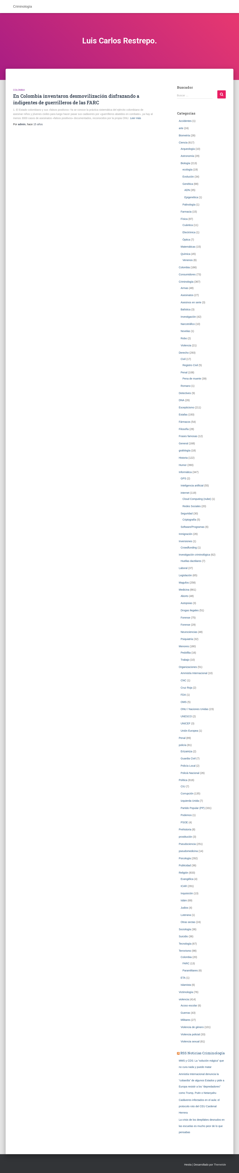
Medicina (184, 589)
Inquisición (187, 893)
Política (183, 780)
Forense (185, 617)
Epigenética (191, 197)
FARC (186, 963)
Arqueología (188, 148)
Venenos (188, 260)
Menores (184, 646)
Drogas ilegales (190, 610)
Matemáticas (188, 246)
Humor (183, 465)
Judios (184, 907)
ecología (188, 169)
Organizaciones (188, 666)
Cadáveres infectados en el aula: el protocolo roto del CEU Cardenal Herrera (199, 1106)
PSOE (184, 822)
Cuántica (188, 225)
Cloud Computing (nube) (197, 498)
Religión (183, 872)
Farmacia (186, 211)
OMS (184, 702)
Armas (184, 288)
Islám (184, 900)
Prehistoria (185, 829)
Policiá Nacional (190, 773)
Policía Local (188, 765)
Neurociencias (189, 631)
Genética (188, 183)
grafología (184, 450)
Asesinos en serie (191, 302)
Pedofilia (186, 652)
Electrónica (189, 232)
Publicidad (185, 865)
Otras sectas (188, 922)
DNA (181, 400)
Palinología (189, 204)
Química (185, 253)
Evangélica (187, 879)
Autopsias (186, 603)
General (183, 443)
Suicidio (183, 936)
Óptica (186, 239)
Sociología (185, 929)
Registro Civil (190, 365)
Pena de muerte (192, 378)
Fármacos (184, 421)
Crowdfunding (189, 547)
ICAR (184, 886)
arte (181, 128)
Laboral (183, 568)
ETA (183, 977)
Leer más (135, 118)
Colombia (19, 90)
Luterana (186, 914)
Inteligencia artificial (192, 485)
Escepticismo (186, 407)
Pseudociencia (187, 843)
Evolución (188, 176)
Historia (183, 457)
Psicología (185, 858)
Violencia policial (190, 1034)
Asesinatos (187, 295)
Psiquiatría (187, 639)
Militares (185, 1019)
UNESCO (186, 716)
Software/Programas (193, 526)
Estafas (183, 414)
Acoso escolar (189, 1005)
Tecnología (185, 943)
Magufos (184, 582)
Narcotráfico (188, 324)
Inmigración (185, 533)
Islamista (186, 984)
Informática (185, 472)
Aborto (184, 596)
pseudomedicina (188, 851)
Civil (183, 359)
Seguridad (187, 513)
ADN (187, 190)
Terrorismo (185, 950)
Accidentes (185, 120)
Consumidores (187, 274)
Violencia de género (192, 1027)
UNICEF (185, 723)
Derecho (184, 352)
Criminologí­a (186, 281)
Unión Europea (189, 730)
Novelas (185, 331)
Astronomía (187, 155)
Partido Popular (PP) (193, 808)
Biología (185, 163)
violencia (184, 999)
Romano (186, 385)
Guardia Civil (188, 758)
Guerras (185, 1012)
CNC (183, 680)
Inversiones (185, 541)
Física (184, 218)
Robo (184, 338)
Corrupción (187, 793)
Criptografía (189, 519)
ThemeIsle (220, 1164)
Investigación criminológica (194, 554)
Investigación (188, 316)
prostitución (185, 836)
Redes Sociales (192, 506)
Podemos (186, 815)
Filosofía (184, 429)
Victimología (186, 992)
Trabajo (185, 659)
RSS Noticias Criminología (202, 1053)
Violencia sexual (190, 1041)
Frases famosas (188, 436)
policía (182, 745)
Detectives (185, 393)
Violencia (186, 345)
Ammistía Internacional (194, 673)
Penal (184, 372)
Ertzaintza (186, 751)
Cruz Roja (186, 687)
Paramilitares (190, 970)
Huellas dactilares (191, 560)
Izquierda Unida (190, 800)
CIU (183, 786)
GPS (183, 478)
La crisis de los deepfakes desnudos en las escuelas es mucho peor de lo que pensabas (202, 1126)
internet (185, 492)
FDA (183, 694)
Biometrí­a (184, 135)
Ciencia (183, 142)
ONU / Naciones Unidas (195, 709)
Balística (186, 309)
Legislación (185, 575)
